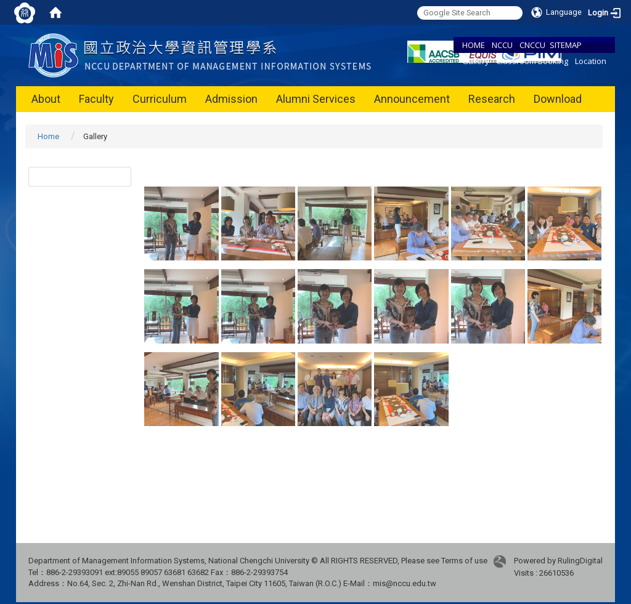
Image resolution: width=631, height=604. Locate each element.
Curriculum (159, 98)
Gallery (475, 60)
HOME (473, 44)
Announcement (412, 98)
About (45, 98)
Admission (231, 98)
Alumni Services (316, 98)
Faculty (96, 98)
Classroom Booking (532, 60)
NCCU (502, 44)
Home (48, 136)
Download (558, 98)
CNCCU (532, 44)
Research (491, 98)
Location (590, 60)
